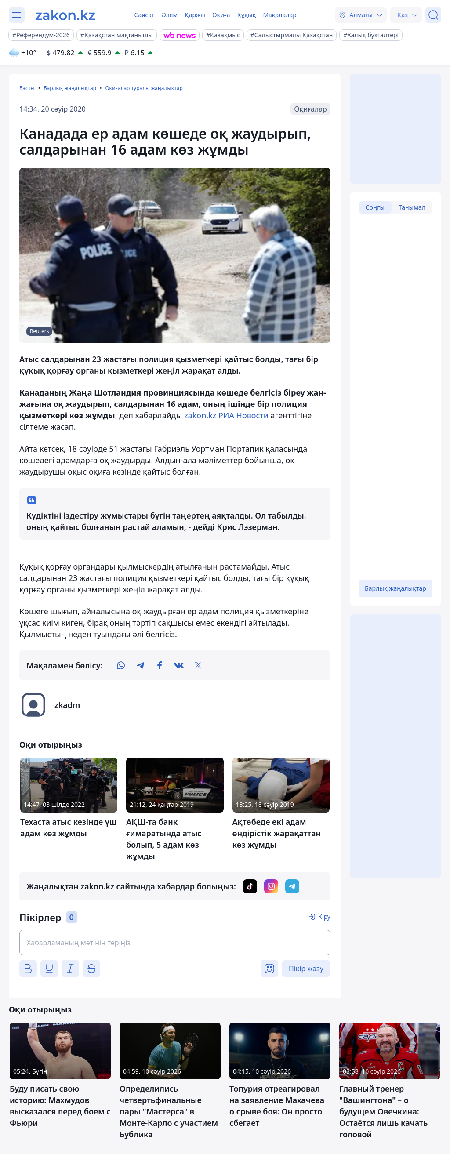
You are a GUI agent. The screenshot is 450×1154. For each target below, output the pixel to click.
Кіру (324, 916)
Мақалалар (279, 15)
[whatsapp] (121, 665)
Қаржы (195, 15)
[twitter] (198, 665)
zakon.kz (200, 415)
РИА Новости (243, 415)
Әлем (169, 15)
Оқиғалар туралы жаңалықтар (143, 88)
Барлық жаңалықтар (70, 88)
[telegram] (140, 665)
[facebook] (159, 665)
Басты (27, 88)
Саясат (144, 15)
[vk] (179, 665)
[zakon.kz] (65, 15)
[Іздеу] (433, 15)
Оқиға (221, 15)
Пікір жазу (306, 968)
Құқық (246, 15)
